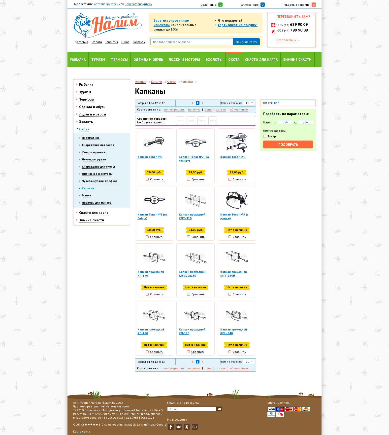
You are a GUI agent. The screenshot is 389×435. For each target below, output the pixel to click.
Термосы (119, 59)
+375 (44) (292, 30)
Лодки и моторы (184, 59)
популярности (174, 109)
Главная (140, 81)
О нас (125, 42)
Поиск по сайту (246, 42)
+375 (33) (292, 25)
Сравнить (156, 179)
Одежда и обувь (148, 59)
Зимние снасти (297, 59)
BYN (277, 103)
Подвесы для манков (96, 202)
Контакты (139, 42)
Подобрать (288, 144)
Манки (86, 195)
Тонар (272, 136)
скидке (221, 109)
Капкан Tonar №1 (232, 157)
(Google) (161, 424)
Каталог (156, 81)
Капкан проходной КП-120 (192, 331)
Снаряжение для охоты (98, 166)
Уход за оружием (93, 152)
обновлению (239, 109)
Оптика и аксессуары (97, 174)
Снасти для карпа (261, 59)
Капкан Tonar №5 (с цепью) (234, 216)
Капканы (88, 188)
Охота (233, 59)
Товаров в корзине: (296, 4)
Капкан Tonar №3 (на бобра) (152, 216)
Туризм (98, 59)
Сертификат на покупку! (238, 25)
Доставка (81, 42)
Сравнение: (209, 4)
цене (208, 109)
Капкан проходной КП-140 (150, 274)
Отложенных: (250, 4)
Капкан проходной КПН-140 (233, 331)
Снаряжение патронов (98, 145)
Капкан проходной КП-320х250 (192, 274)
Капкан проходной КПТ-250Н (233, 274)
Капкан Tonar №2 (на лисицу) (194, 158)
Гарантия (111, 42)
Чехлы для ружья (94, 159)
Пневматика (90, 138)
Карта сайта (81, 431)
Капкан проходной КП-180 (150, 331)
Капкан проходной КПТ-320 (192, 216)
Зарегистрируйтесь (138, 4)
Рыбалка (78, 59)
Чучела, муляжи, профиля (99, 181)
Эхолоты (214, 59)
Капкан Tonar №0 (149, 157)
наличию (194, 109)
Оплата (97, 42)
